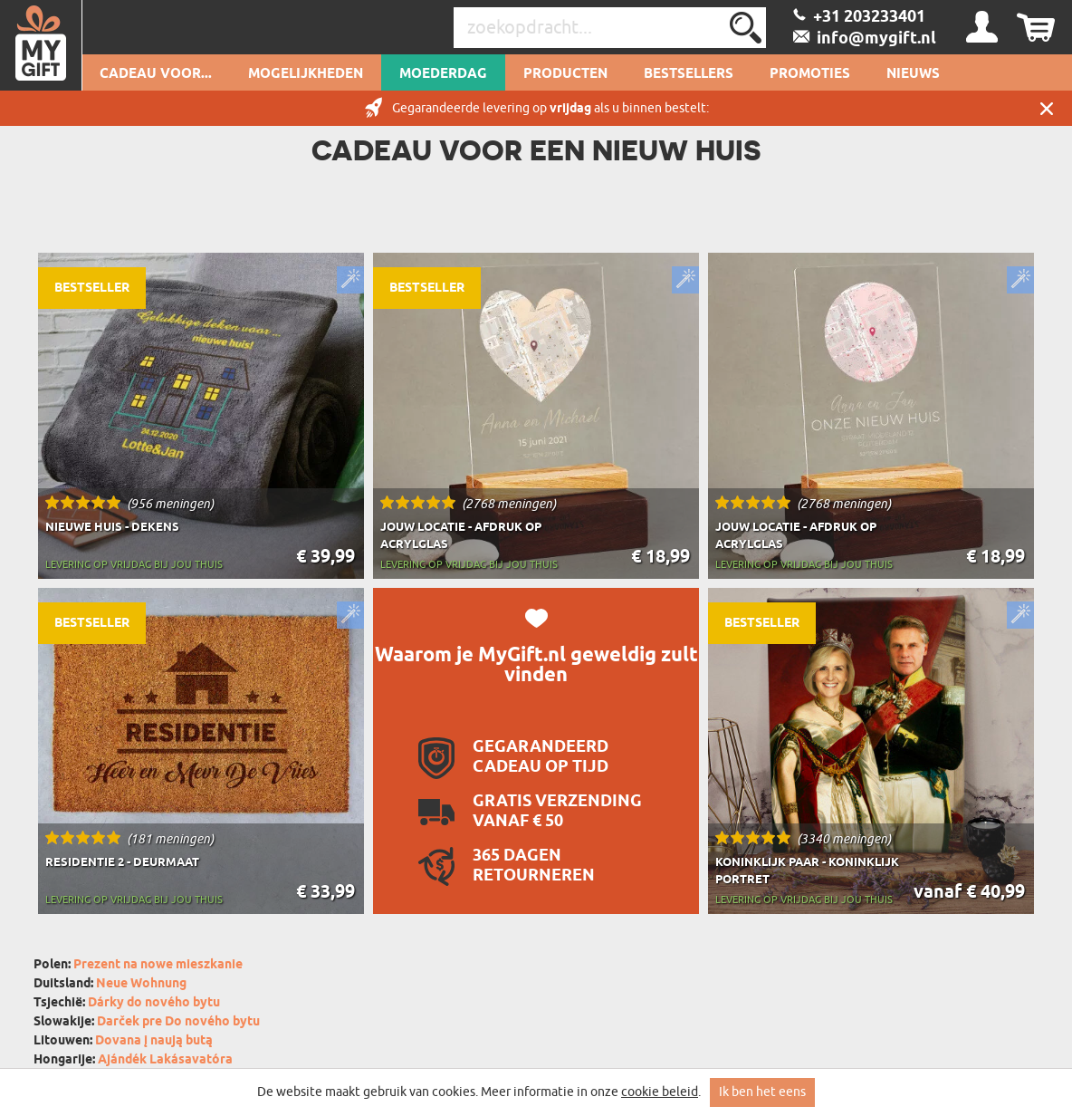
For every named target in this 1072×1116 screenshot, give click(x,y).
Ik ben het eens (762, 1092)
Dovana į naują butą (154, 1041)
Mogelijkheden (305, 74)
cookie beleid (659, 1092)
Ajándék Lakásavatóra (165, 1060)
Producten (565, 74)
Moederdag (443, 74)
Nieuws (913, 74)
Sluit (1046, 108)
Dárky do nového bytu (154, 1003)
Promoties (810, 74)
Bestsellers (688, 74)
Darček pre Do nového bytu (178, 1022)
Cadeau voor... (156, 74)
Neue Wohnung (141, 984)
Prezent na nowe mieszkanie (158, 965)
